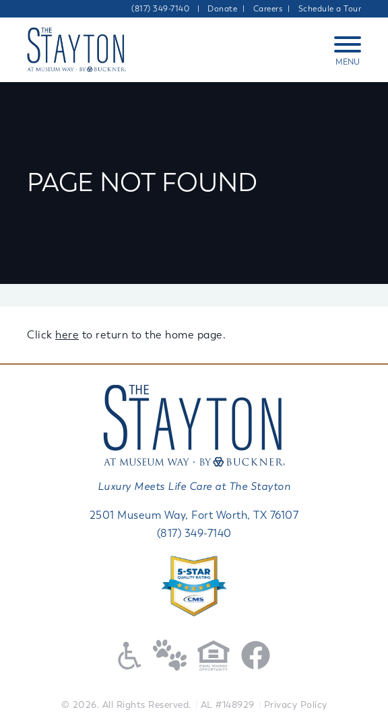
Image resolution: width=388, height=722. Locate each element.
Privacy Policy (295, 705)
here (67, 334)
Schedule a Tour (330, 8)
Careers (268, 8)
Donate (222, 8)
